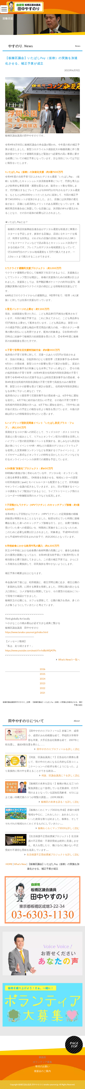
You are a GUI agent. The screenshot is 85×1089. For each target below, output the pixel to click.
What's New (20, 864)
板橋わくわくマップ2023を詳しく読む (57, 828)
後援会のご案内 (42, 1071)
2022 (42, 688)
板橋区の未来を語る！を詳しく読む (58, 801)
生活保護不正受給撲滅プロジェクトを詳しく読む (51, 854)
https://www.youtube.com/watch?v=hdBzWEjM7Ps (30, 650)
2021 (42, 692)
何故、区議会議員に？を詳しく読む (59, 775)
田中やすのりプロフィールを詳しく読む (56, 749)
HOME (9, 864)
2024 (42, 678)
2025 (42, 674)
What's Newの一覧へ (67, 659)
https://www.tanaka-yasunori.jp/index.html (26, 632)
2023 (42, 683)
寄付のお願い (42, 1066)
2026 (42, 669)
